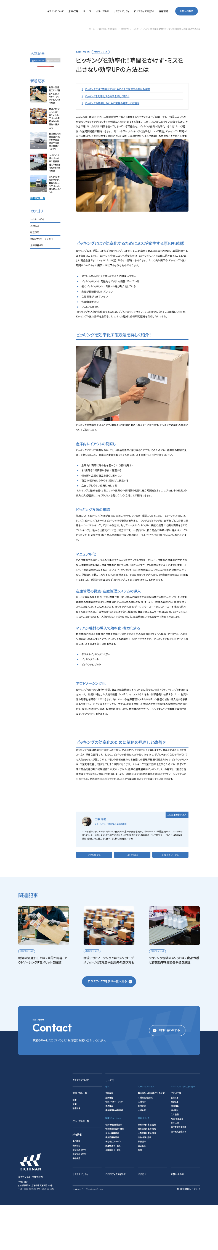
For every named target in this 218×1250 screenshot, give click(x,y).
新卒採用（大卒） (79, 1194)
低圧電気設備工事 (178, 1176)
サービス (109, 1125)
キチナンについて (81, 1124)
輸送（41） (34, 232)
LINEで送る (132, 899)
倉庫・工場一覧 (80, 1138)
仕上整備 (175, 1159)
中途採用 (76, 1203)
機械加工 (175, 1150)
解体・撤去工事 (177, 1163)
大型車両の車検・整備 (147, 1169)
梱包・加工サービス (113, 1186)
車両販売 (142, 1190)
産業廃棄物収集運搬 (114, 1155)
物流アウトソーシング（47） (42, 238)
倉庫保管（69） (37, 245)
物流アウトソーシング (100, 52)
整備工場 (76, 1153)
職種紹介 (76, 1190)
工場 (74, 1149)
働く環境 (76, 1186)
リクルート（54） (37, 219)
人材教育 (142, 1155)
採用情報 (77, 1179)
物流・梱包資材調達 (113, 1169)
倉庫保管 (109, 1142)
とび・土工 (175, 1167)
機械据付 (175, 1155)
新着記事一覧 (37, 198)
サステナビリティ (80, 1218)
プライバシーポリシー (94, 1234)
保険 (140, 1195)
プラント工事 (176, 1138)
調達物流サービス (112, 1190)
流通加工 (109, 1150)
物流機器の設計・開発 (114, 1173)
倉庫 (74, 1144)
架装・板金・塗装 (144, 1182)
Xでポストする (94, 899)
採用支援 (142, 1150)
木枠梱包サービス (112, 1195)
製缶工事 (175, 1142)
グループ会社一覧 (81, 1166)
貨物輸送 (109, 1138)
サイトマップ (78, 1234)
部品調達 (142, 1186)
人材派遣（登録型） (145, 1142)
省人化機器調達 (112, 1178)
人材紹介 (142, 1146)
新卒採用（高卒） (79, 1199)
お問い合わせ (186, 11)
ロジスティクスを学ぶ (115, 1218)
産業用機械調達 (112, 1182)
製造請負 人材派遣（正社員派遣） (151, 1138)
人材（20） (34, 225)
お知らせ (142, 1218)
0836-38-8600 (30, 1233)
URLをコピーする (170, 899)
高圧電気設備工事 (178, 1172)
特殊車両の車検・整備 (147, 1173)
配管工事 (175, 1146)
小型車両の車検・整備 (147, 1178)
